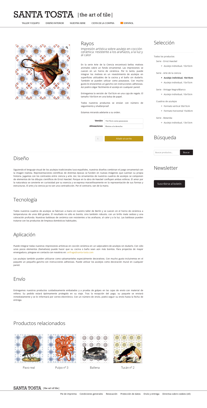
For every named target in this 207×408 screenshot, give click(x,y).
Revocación (111, 393)
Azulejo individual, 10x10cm (178, 65)
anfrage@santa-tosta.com (80, 252)
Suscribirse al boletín (169, 183)
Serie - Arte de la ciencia (168, 73)
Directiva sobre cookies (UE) (176, 393)
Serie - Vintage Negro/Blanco (170, 89)
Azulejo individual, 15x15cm (178, 82)
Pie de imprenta (68, 393)
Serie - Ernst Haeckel (166, 61)
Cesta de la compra (103, 23)
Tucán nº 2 (127, 367)
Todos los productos (164, 56)
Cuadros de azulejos (166, 101)
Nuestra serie (77, 23)
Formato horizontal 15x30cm (178, 110)
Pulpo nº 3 (61, 367)
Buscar (186, 152)
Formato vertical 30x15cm (177, 106)
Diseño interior (55, 23)
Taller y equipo (31, 23)
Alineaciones (96, 126)
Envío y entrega (151, 393)
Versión (99, 120)
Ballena (95, 367)
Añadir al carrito (124, 138)
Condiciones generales (91, 393)
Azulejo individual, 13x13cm (178, 122)
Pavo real (29, 367)
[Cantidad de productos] (99, 138)
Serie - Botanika (164, 117)
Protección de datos (130, 393)
